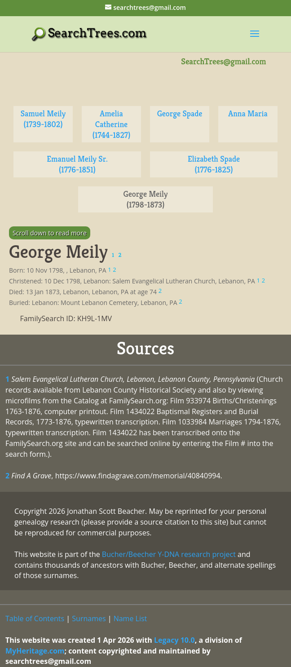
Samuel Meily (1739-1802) (43, 118)
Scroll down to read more (50, 233)
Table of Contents (34, 618)
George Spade (180, 113)
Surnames (89, 618)
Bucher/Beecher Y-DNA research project (169, 554)
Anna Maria (247, 113)
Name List (130, 618)
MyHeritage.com (35, 651)
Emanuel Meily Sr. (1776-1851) (77, 164)
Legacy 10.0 (174, 640)
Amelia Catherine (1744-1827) (111, 124)
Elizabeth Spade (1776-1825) (214, 164)
